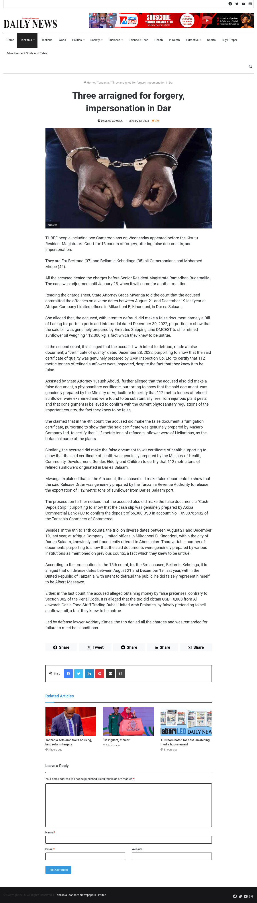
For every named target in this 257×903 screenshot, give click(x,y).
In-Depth (174, 40)
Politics (77, 40)
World (62, 40)
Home (10, 40)
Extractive (192, 40)
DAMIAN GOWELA (112, 120)
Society (95, 40)
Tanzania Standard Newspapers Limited (80, 895)
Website (137, 849)
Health (158, 40)
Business (114, 40)
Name (50, 832)
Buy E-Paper (229, 40)
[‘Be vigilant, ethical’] (128, 721)
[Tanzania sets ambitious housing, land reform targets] (70, 721)
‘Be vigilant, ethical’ (116, 740)
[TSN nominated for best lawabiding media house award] (186, 721)
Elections (46, 40)
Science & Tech (138, 40)
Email (50, 849)
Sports (211, 40)
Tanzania (26, 40)
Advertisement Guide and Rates (26, 53)
